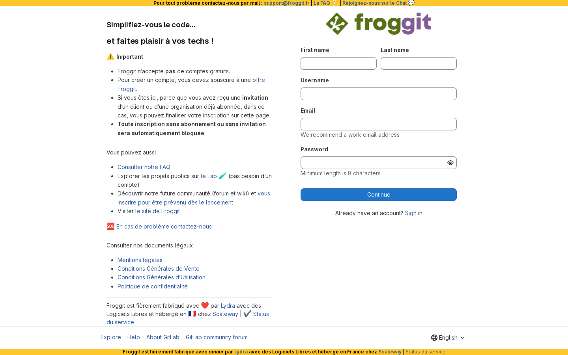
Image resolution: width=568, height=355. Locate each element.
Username (315, 80)
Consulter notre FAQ (144, 167)
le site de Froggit (157, 211)
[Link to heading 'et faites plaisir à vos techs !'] (218, 41)
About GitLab (162, 337)
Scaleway (225, 313)
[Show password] (450, 162)
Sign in (413, 213)
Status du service (425, 352)
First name (315, 49)
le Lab (214, 176)
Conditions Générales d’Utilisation (162, 277)
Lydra (228, 305)
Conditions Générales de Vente (159, 268)
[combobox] (447, 337)
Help (133, 337)
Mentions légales (140, 259)
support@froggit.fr (287, 3)
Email (308, 110)
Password (314, 149)
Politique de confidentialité (153, 286)
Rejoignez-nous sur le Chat (378, 3)
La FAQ (326, 3)
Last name (395, 49)
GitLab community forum (217, 337)
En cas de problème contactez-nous (159, 226)
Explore (111, 337)
